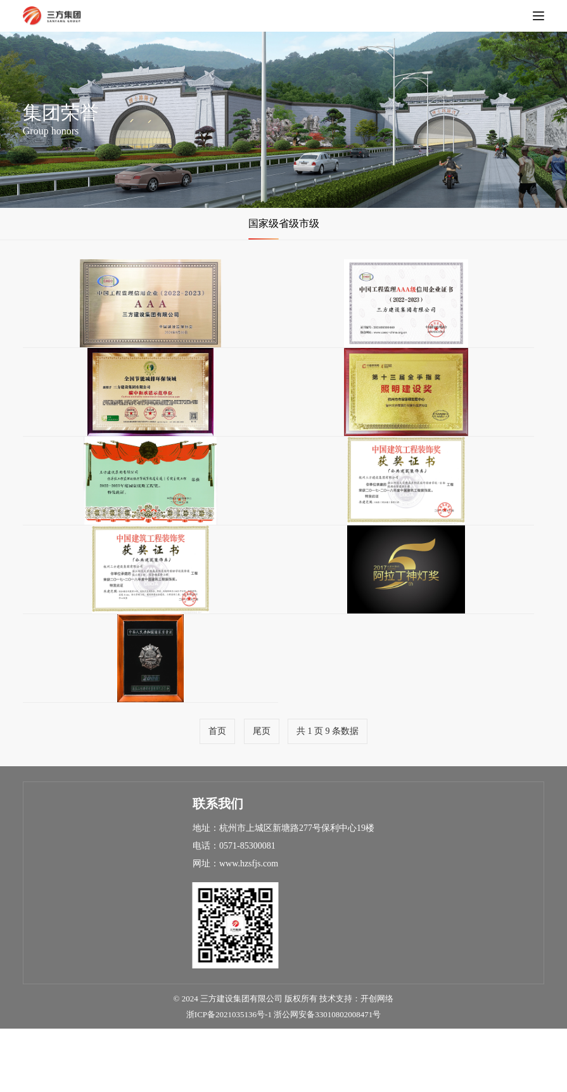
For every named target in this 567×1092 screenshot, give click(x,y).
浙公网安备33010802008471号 (327, 1077)
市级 (322, 223)
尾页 (262, 794)
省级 (289, 223)
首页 (217, 794)
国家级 (251, 223)
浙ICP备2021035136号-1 (229, 1077)
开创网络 (376, 1062)
